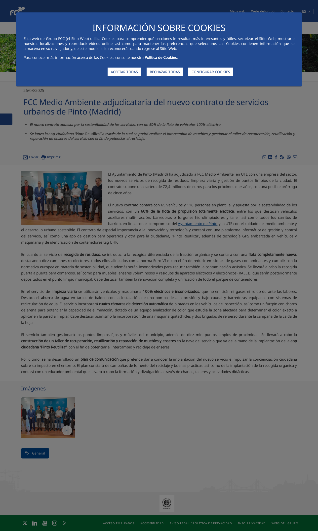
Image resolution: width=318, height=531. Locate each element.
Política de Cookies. (161, 57)
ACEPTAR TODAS (124, 72)
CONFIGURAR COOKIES (211, 72)
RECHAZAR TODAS (165, 72)
